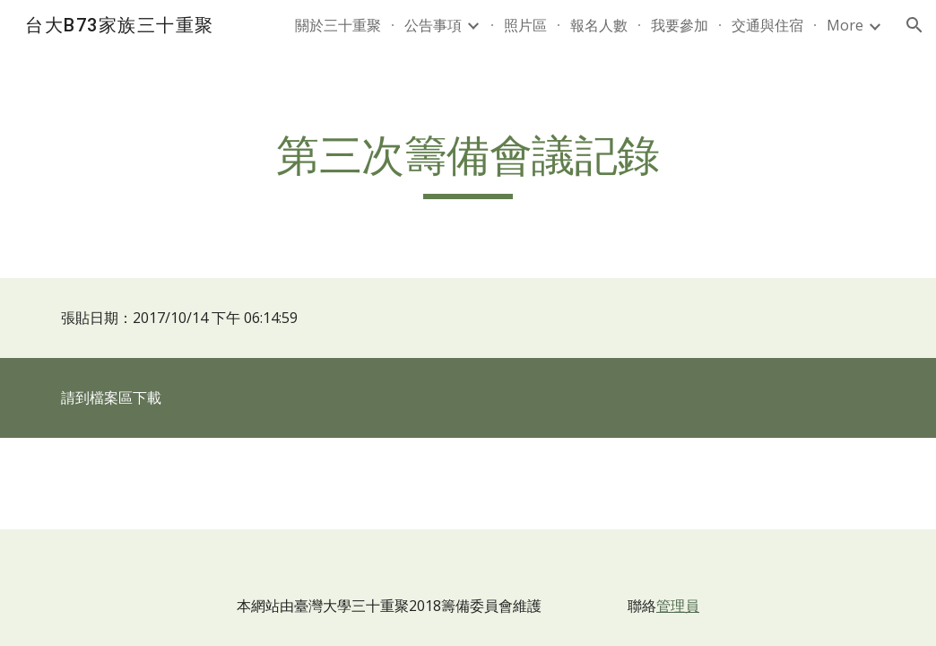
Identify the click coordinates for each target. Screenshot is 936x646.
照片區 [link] (525, 25)
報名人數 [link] (599, 25)
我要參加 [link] (679, 25)
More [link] (845, 25)
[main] (468, 164)
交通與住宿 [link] (767, 25)
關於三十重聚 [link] (338, 25)
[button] (914, 25)
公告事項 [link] (433, 25)
